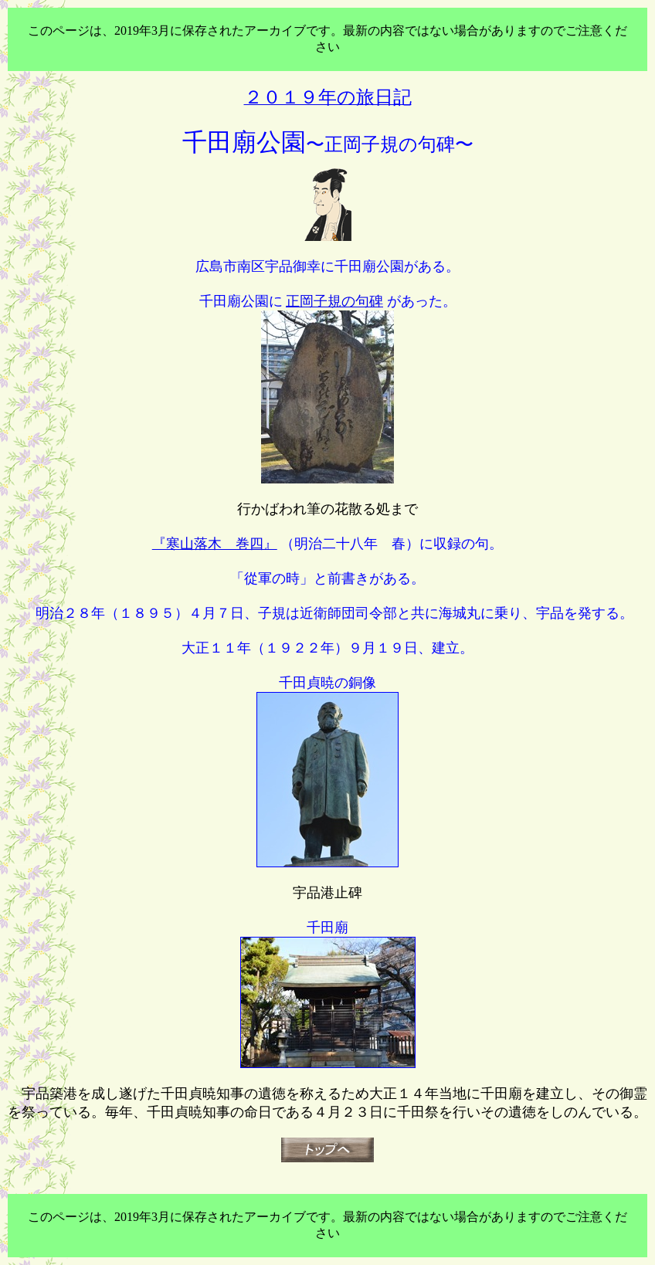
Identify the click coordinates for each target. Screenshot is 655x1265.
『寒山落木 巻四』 (214, 543)
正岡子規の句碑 (334, 301)
